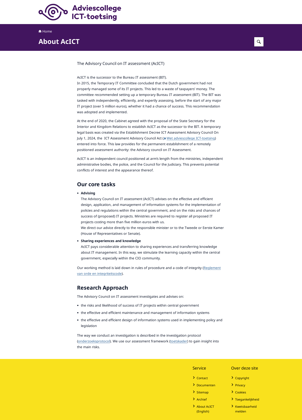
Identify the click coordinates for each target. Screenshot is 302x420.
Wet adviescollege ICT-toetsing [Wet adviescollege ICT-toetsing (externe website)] (189, 138)
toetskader (178, 341)
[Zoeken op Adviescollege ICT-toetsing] (258, 41)
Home (45, 31)
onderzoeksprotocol (94, 341)
